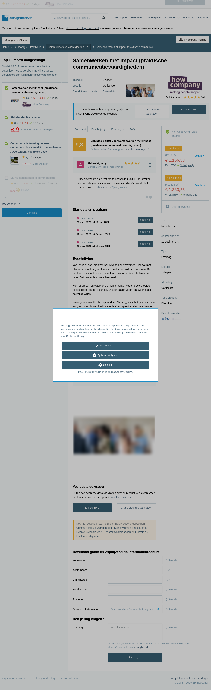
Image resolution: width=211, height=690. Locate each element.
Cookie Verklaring (75, 336)
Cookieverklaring (123, 372)
